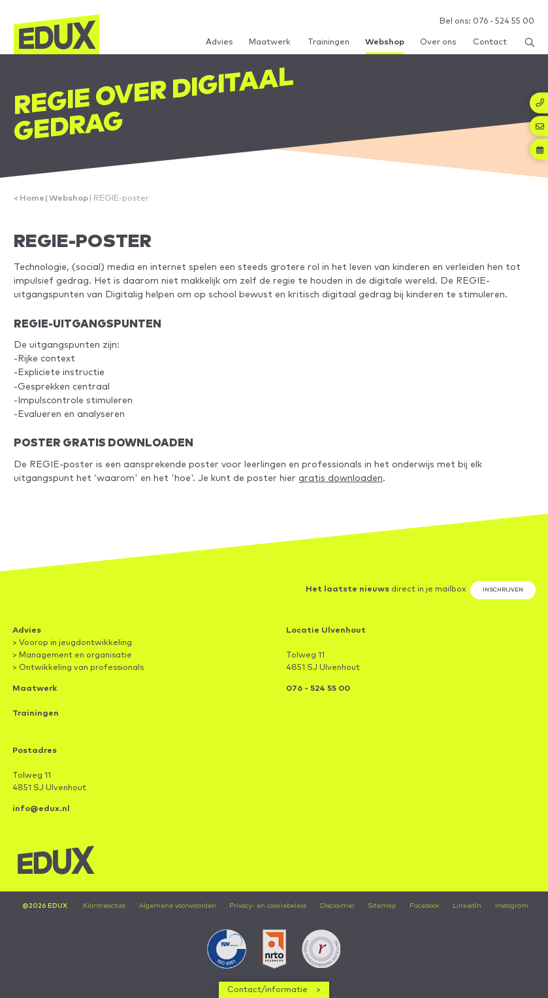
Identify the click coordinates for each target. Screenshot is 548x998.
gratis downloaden (340, 478)
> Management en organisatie (72, 655)
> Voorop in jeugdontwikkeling (72, 643)
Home (32, 198)
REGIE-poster (121, 198)
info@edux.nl (41, 809)
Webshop (68, 198)
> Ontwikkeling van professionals (78, 667)
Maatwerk (34, 688)
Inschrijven (503, 590)
